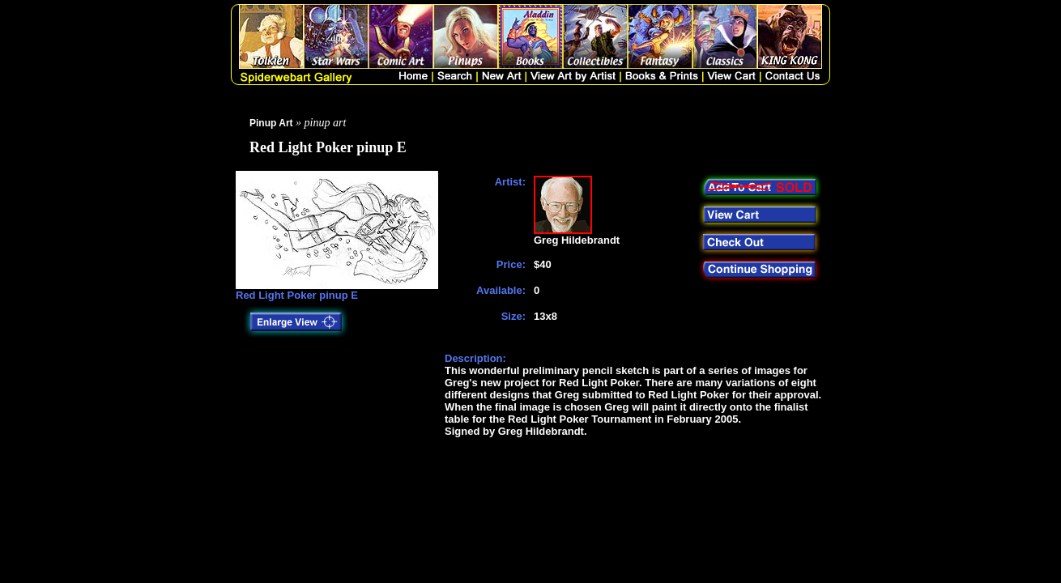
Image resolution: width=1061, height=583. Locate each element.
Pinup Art (271, 123)
